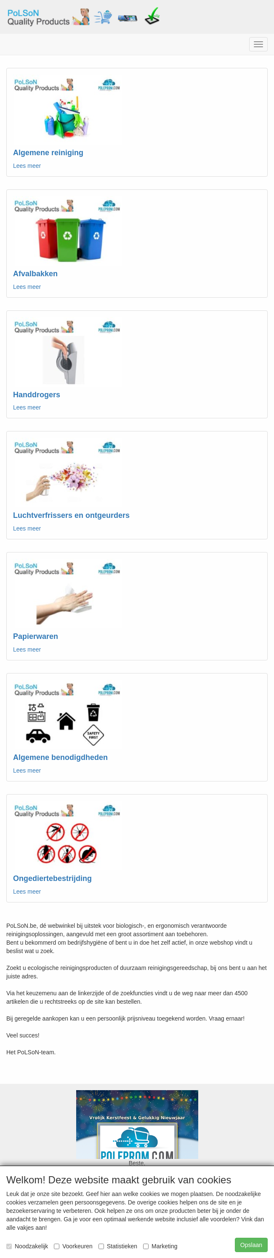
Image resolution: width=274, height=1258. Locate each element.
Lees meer (27, 165)
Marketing (160, 1246)
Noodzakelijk (27, 1246)
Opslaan (251, 1245)
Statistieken (117, 1246)
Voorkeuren (73, 1246)
